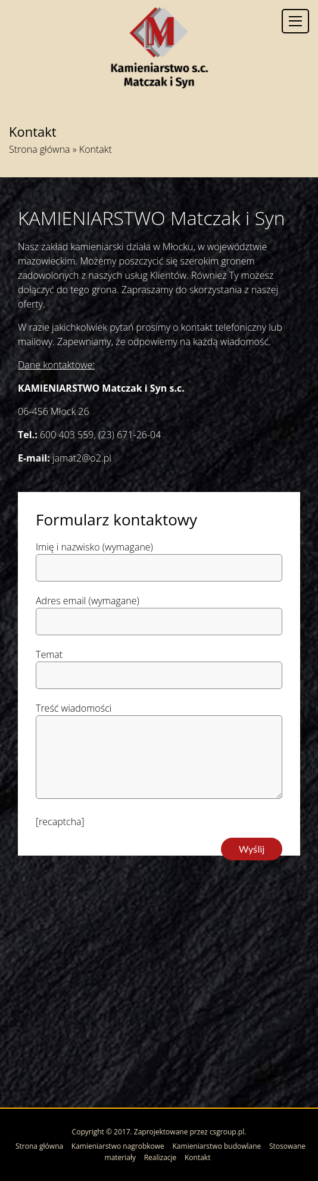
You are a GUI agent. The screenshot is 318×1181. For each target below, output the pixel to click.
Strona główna (39, 149)
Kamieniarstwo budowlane (217, 1146)
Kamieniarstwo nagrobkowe (117, 1146)
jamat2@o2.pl (81, 458)
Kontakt (197, 1157)
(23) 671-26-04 (129, 434)
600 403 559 (67, 434)
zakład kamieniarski (82, 246)
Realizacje (160, 1157)
